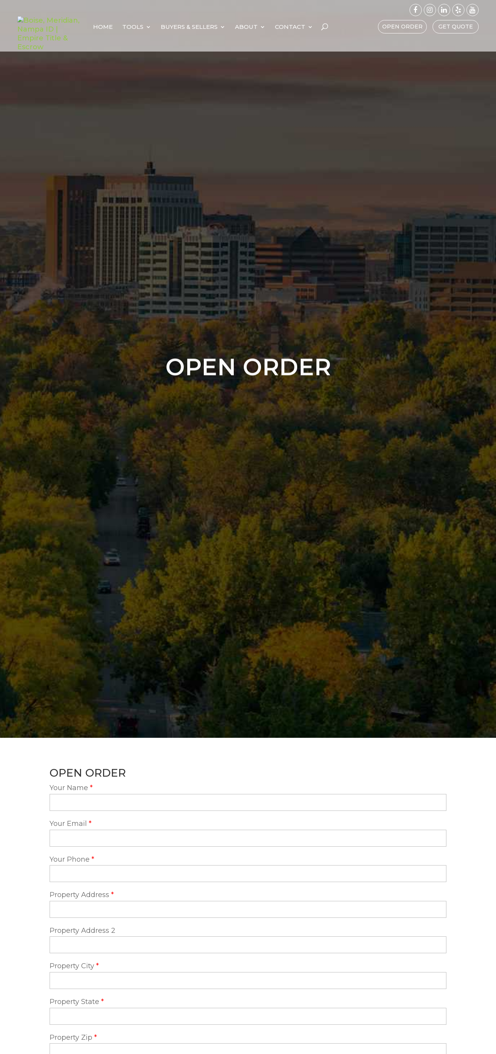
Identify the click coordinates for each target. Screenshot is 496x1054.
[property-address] (248, 909)
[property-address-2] (248, 944)
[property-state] (248, 1016)
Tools (177, 27)
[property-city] (248, 980)
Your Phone (70, 859)
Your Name (69, 788)
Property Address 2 (82, 930)
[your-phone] (248, 873)
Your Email (68, 823)
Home (147, 27)
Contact (334, 27)
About (290, 27)
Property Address (79, 895)
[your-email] (248, 838)
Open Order (402, 26)
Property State (74, 1001)
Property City (72, 966)
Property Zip (71, 1037)
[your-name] (248, 802)
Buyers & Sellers (233, 27)
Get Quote (455, 26)
